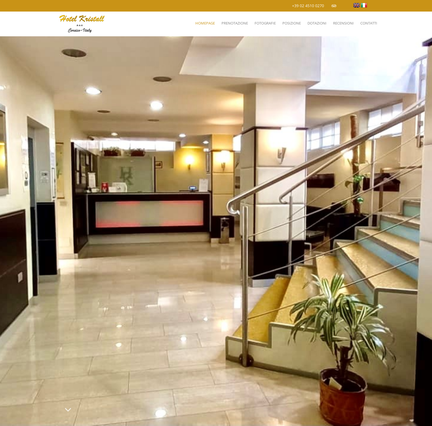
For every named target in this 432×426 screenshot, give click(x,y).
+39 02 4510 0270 (308, 5)
